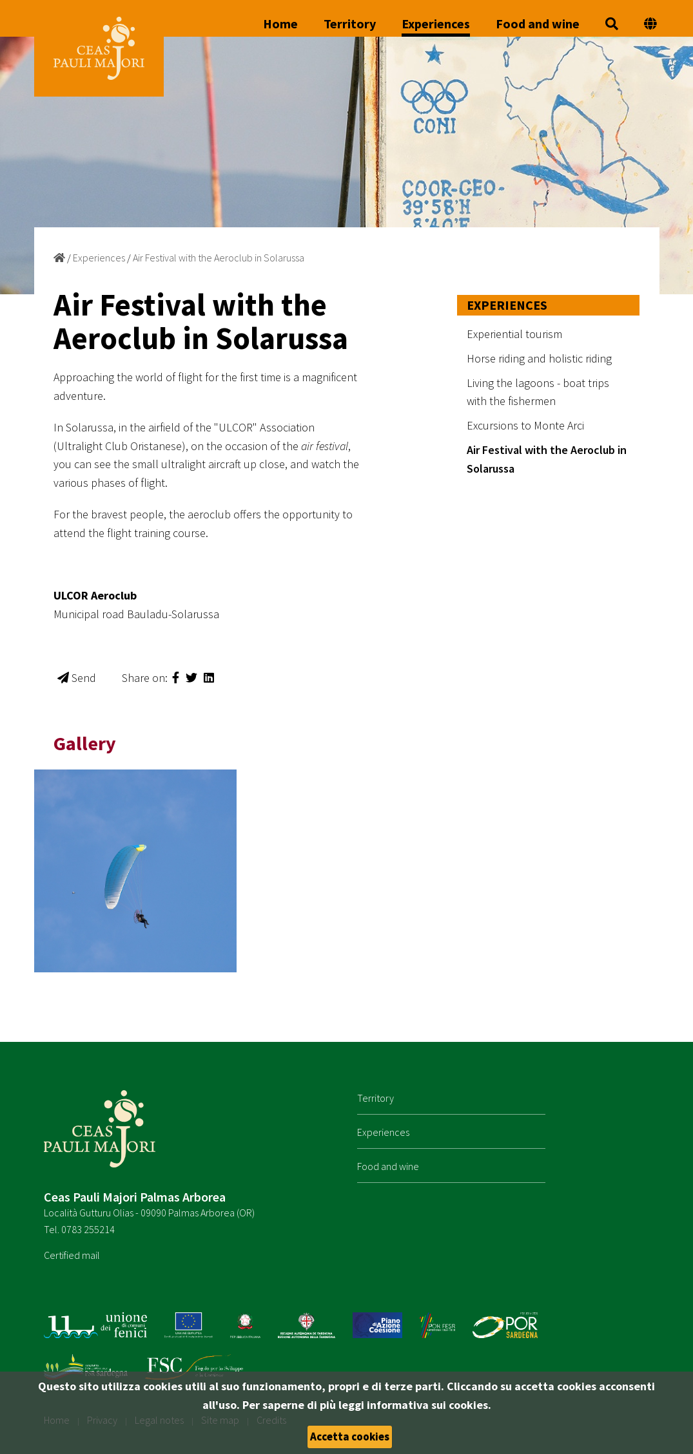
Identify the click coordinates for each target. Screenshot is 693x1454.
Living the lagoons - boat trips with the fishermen (538, 392)
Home (280, 24)
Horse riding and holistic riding (539, 358)
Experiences (436, 24)
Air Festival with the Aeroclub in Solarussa (218, 257)
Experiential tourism (514, 333)
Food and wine (538, 24)
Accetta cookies (349, 1437)
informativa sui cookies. (429, 1404)
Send (76, 677)
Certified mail (72, 1255)
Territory (350, 24)
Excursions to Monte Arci (525, 425)
